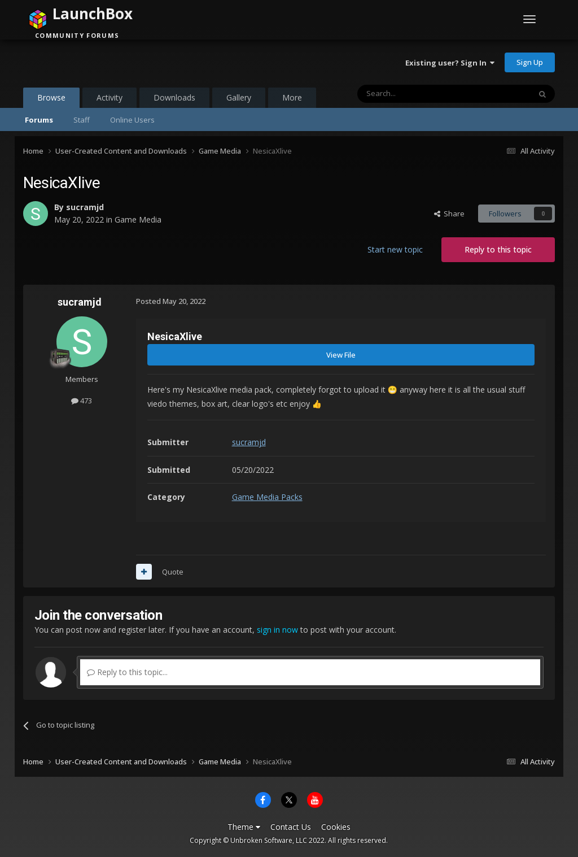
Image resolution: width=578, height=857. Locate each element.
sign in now (277, 629)
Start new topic (395, 249)
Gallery (238, 97)
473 (81, 400)
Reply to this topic (498, 249)
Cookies (336, 826)
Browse (51, 100)
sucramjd (85, 207)
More (292, 97)
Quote (172, 572)
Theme (243, 826)
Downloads (174, 97)
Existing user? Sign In (449, 63)
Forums (39, 120)
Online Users (132, 120)
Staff (81, 120)
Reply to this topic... (127, 672)
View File (341, 355)
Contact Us (290, 826)
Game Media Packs (267, 496)
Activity (109, 97)
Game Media (138, 219)
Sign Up (529, 62)
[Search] (416, 94)
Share (449, 213)
